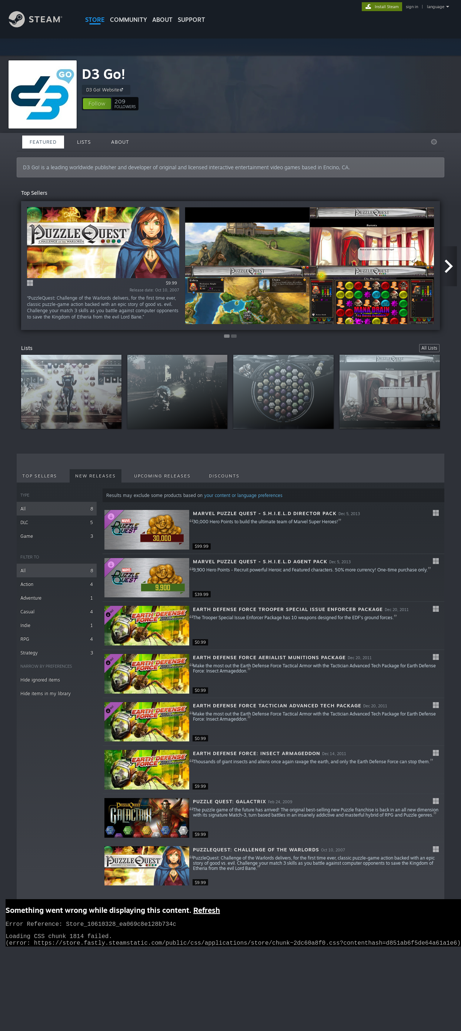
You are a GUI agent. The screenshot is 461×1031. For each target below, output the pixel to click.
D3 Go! (104, 74)
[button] (97, 103)
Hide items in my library (45, 693)
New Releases (95, 475)
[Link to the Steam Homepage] (41, 25)
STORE (95, 19)
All (56, 509)
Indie (56, 625)
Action (56, 584)
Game (56, 536)
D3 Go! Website (105, 90)
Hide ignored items (40, 680)
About (162, 19)
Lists (84, 142)
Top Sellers (39, 475)
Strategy (56, 653)
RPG (56, 639)
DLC (56, 522)
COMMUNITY (128, 19)
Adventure (56, 598)
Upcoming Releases (162, 475)
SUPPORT (191, 19)
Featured (43, 142)
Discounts (224, 475)
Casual (56, 611)
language (435, 6)
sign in (412, 6)
